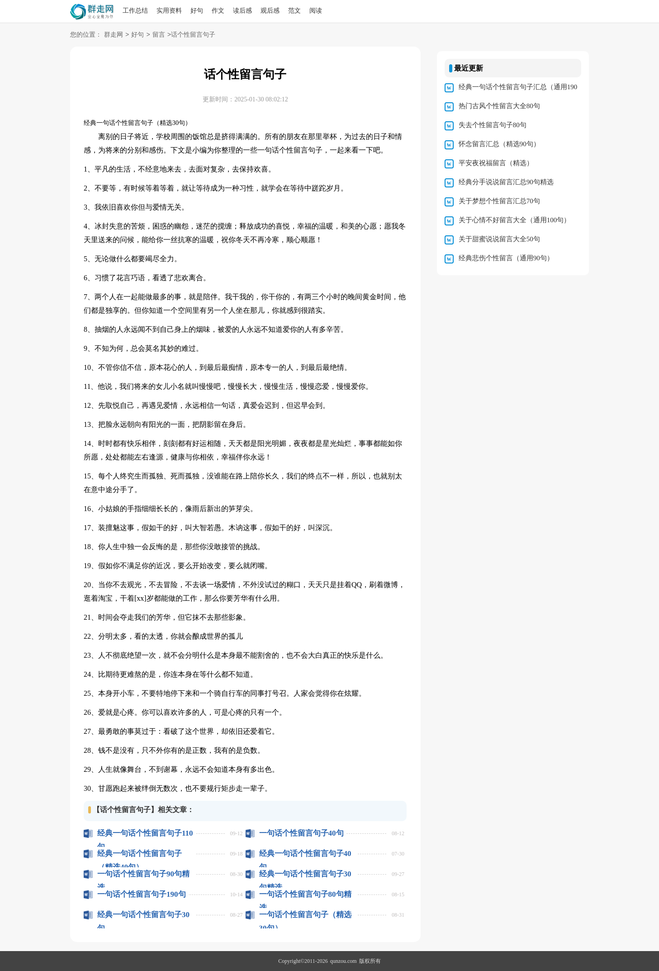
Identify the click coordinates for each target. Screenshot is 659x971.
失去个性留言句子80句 (492, 125)
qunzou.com (343, 961)
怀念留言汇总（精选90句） (499, 144)
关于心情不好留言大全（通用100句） (515, 220)
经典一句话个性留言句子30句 (143, 914)
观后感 (270, 10)
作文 (218, 10)
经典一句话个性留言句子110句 (145, 833)
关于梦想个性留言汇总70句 (499, 201)
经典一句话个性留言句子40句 (305, 853)
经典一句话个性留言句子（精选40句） (139, 853)
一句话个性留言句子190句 (141, 894)
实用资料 (169, 10)
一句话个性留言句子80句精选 (305, 894)
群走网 (113, 35)
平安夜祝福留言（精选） (496, 163)
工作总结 (135, 10)
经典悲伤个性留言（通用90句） (506, 258)
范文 (294, 10)
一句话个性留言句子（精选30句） (305, 914)
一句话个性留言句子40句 (301, 833)
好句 (196, 10)
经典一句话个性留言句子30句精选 (305, 874)
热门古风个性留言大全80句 (499, 106)
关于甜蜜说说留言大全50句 (499, 239)
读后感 (242, 10)
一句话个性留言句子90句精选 (143, 874)
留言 (158, 35)
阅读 (315, 10)
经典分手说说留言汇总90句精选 (506, 182)
